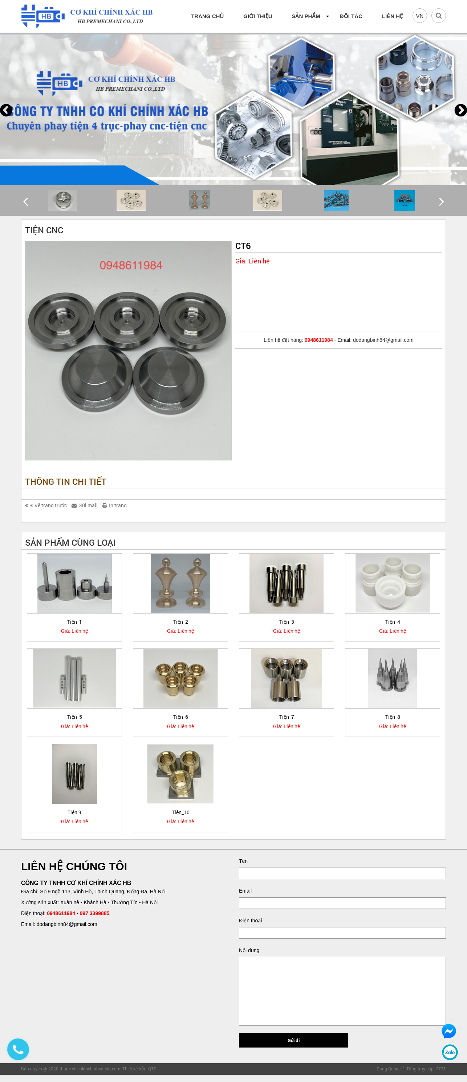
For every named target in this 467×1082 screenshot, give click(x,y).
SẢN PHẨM (306, 16)
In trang (114, 505)
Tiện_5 (74, 716)
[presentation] (6, 110)
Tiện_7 (286, 716)
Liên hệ (392, 16)
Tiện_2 (180, 621)
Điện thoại (250, 920)
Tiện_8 (392, 716)
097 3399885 (95, 913)
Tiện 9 (74, 812)
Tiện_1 (74, 621)
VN (420, 16)
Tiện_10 (181, 812)
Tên (243, 861)
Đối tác (351, 16)
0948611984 (61, 913)
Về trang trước (46, 505)
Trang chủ (207, 16)
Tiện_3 (286, 621)
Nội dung (249, 950)
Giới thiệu (257, 16)
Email (245, 891)
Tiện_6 (180, 716)
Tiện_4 (392, 621)
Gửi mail (85, 505)
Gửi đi (294, 1040)
